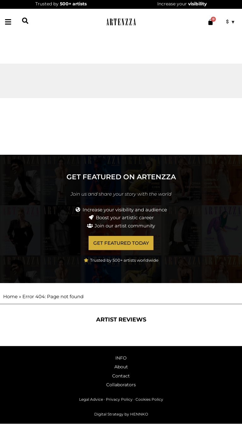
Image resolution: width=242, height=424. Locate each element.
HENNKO (139, 414)
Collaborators (121, 385)
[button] (8, 22)
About (121, 367)
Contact (121, 376)
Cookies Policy (149, 399)
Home (10, 297)
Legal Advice (91, 399)
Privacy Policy (119, 399)
